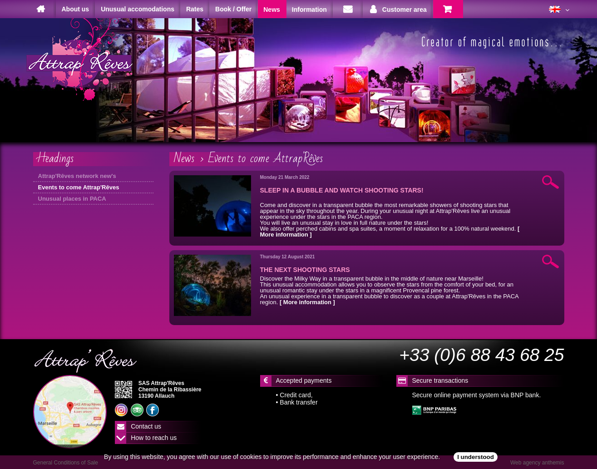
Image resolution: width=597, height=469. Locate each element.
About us (75, 9)
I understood (475, 457)
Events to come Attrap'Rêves (78, 187)
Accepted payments (304, 380)
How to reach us (154, 437)
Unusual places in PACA (72, 198)
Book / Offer (233, 9)
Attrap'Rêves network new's (77, 176)
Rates (194, 9)
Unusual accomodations (137, 9)
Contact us (146, 426)
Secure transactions (440, 380)
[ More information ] (307, 302)
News (184, 158)
